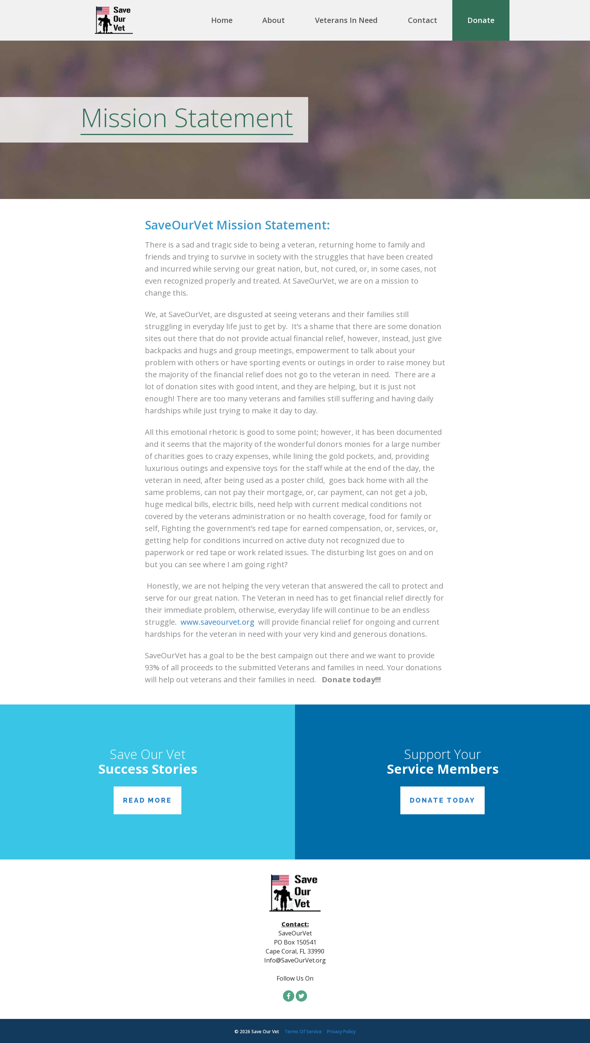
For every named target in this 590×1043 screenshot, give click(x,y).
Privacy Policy (341, 1031)
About (273, 20)
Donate (480, 20)
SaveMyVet (123, 20)
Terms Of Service (303, 1031)
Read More (147, 800)
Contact (422, 20)
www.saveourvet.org (217, 622)
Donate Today (443, 800)
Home (222, 20)
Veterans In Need (346, 20)
